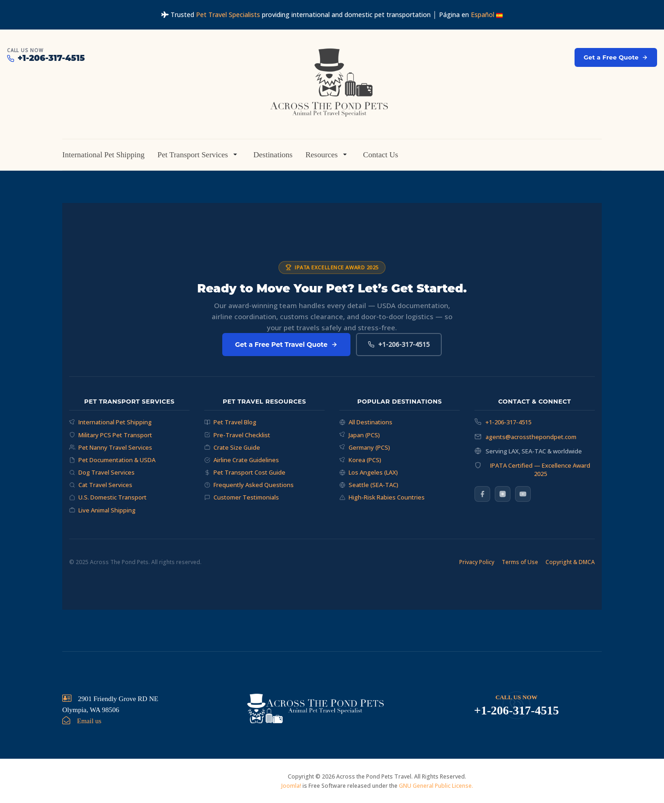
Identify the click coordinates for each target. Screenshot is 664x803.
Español (487, 14)
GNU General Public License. (436, 786)
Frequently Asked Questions (249, 485)
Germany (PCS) (364, 447)
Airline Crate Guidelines (241, 460)
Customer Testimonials (241, 497)
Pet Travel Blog (230, 422)
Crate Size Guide (232, 447)
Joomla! (291, 786)
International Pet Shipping (110, 422)
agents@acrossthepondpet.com (531, 437)
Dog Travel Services (102, 472)
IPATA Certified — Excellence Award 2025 (540, 469)
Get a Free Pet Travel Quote (286, 344)
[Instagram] (502, 494)
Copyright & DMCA (570, 562)
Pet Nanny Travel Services (110, 447)
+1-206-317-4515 (399, 344)
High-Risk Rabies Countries (382, 497)
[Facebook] (482, 494)
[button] (198, 154)
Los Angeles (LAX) (368, 472)
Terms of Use (520, 562)
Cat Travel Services (100, 485)
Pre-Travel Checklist (237, 435)
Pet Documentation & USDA (112, 460)
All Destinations (365, 422)
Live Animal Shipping (102, 510)
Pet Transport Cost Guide (244, 472)
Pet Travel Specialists (228, 14)
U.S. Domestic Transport (108, 497)
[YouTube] (523, 494)
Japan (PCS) (359, 435)
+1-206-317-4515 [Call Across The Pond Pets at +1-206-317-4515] (46, 58)
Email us (89, 721)
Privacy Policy (476, 562)
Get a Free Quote (616, 57)
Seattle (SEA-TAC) (368, 485)
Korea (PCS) (360, 460)
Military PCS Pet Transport (110, 435)
